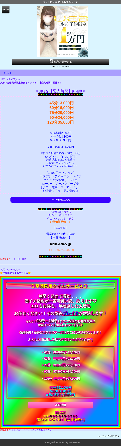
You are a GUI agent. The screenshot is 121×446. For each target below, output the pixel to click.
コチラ (67, 212)
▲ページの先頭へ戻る (108, 436)
